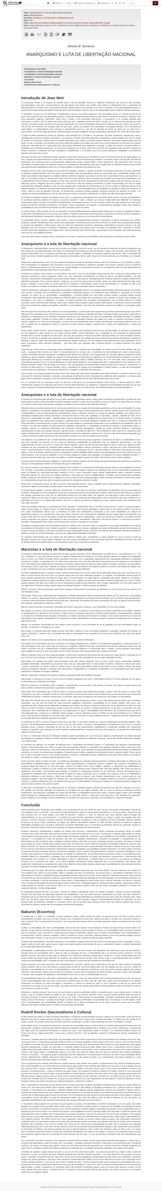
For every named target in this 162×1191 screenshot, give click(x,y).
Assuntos (75, 1187)
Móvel (99, 1187)
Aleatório (43, 1187)
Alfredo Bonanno (36, 15)
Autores (68, 1187)
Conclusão (29, 80)
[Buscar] (140, 3)
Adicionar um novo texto (112, 1187)
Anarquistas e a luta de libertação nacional (43, 74)
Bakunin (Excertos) (32, 82)
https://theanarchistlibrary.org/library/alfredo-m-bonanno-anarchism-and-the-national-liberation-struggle (70, 23)
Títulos (60, 1187)
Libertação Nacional (65, 18)
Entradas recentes (88, 1187)
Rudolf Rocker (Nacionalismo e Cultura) (41, 85)
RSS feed (52, 1187)
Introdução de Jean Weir (35, 69)
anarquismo (37, 18)
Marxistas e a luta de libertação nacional (42, 77)
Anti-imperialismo (50, 18)
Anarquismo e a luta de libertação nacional (43, 72)
